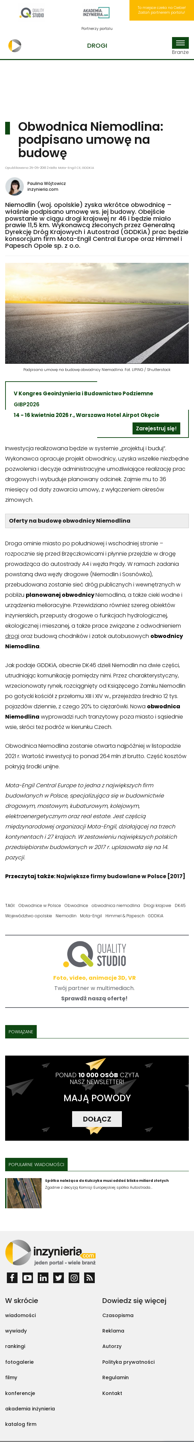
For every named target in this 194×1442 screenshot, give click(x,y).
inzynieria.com (42, 189)
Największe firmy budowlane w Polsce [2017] (120, 876)
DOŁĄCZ (97, 1119)
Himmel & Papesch (125, 916)
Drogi (97, 45)
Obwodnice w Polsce (40, 905)
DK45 (180, 905)
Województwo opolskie (28, 916)
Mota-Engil (91, 916)
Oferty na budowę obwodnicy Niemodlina (69, 521)
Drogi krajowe (157, 905)
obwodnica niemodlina (116, 905)
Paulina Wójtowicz (46, 183)
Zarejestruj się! (156, 428)
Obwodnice (76, 905)
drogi (12, 636)
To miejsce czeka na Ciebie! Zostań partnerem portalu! (162, 10)
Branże (180, 46)
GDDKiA (155, 916)
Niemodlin (66, 916)
